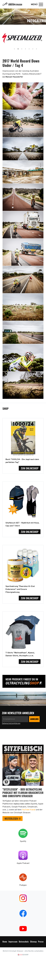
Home (4, 941)
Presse (41, 941)
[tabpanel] (23, 39)
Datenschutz (24, 941)
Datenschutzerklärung (11, 723)
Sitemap (33, 941)
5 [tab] (27, 49)
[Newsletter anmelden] (15, 719)
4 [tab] (23, 49)
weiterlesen (11, 818)
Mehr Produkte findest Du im (22, 679)
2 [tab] (15, 49)
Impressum (12, 941)
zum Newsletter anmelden (18, 713)
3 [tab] (19, 49)
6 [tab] (30, 49)
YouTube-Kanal (29, 810)
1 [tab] (12, 49)
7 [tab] (34, 49)
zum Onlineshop (29, 468)
